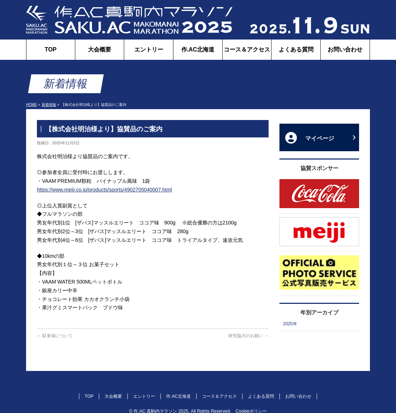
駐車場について (55, 335)
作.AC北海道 (178, 396)
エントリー (144, 396)
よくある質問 (261, 396)
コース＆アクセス (219, 396)
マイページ (320, 138)
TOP (89, 396)
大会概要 (113, 396)
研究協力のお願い (248, 335)
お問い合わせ (298, 396)
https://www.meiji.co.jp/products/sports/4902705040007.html (104, 190)
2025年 (290, 323)
